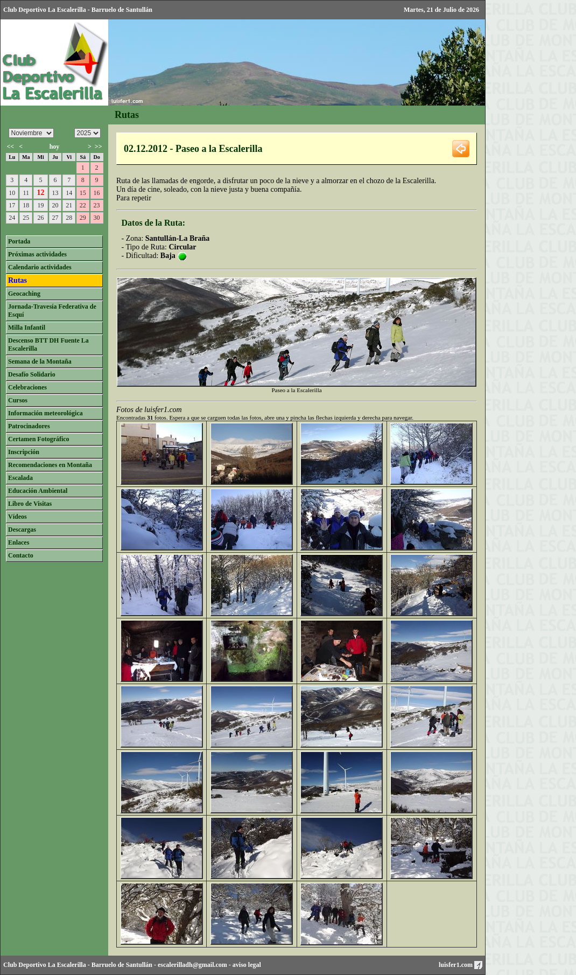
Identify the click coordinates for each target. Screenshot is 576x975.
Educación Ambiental (37, 491)
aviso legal (247, 965)
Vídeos (17, 516)
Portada (19, 241)
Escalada (20, 478)
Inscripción (23, 452)
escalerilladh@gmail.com (192, 965)
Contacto (20, 555)
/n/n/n (87, 133)
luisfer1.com (460, 965)
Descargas (22, 529)
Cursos (17, 400)
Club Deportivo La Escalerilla (44, 965)
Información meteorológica (45, 413)
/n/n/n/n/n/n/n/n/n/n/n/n (31, 133)
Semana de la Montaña (40, 361)
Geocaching (24, 293)
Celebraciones (27, 387)
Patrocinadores (29, 426)
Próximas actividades (37, 254)
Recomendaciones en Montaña (50, 465)
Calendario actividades (40, 267)
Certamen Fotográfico (38, 439)
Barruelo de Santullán (122, 965)
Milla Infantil (26, 327)
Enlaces (18, 542)
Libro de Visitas (30, 503)
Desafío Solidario (31, 374)
